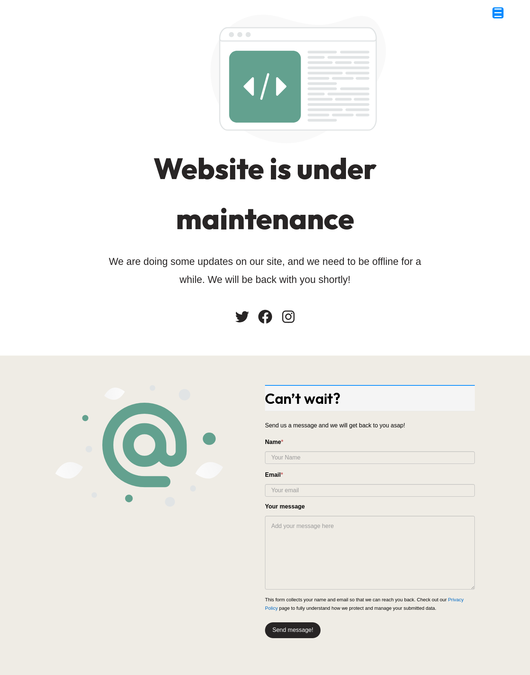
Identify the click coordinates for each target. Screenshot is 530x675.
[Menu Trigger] (498, 12)
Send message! (292, 630)
